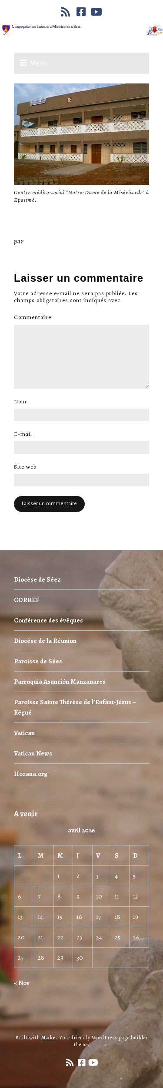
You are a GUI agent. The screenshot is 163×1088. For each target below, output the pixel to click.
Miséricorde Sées (53, 241)
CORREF (26, 600)
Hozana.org (30, 773)
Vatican (24, 733)
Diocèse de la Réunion (45, 640)
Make (48, 1037)
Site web (25, 466)
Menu (38, 63)
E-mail (25, 434)
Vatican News (33, 753)
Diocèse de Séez (37, 579)
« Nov (22, 982)
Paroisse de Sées (38, 661)
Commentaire (35, 317)
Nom (22, 401)
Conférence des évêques (48, 620)
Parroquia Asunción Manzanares (60, 681)
